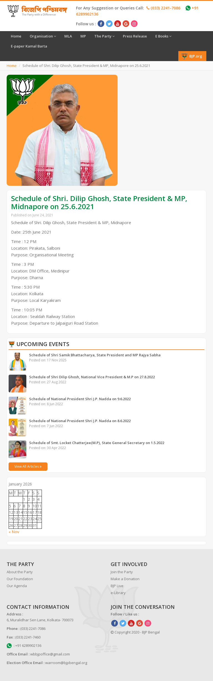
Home (16, 36)
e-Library (118, 592)
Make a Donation (125, 578)
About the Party (20, 571)
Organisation (43, 36)
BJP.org (191, 56)
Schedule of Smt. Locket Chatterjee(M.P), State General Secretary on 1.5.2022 (96, 442)
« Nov (14, 531)
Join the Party (122, 571)
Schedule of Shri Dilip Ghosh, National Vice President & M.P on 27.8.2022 (92, 376)
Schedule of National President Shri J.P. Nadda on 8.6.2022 (80, 420)
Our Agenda (17, 585)
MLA (68, 36)
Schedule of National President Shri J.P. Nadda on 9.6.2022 (80, 398)
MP (83, 36)
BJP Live (117, 585)
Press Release (135, 36)
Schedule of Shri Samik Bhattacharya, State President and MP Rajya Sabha (95, 354)
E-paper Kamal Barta (29, 46)
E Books (163, 36)
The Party (104, 36)
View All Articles (28, 466)
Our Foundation (20, 578)
